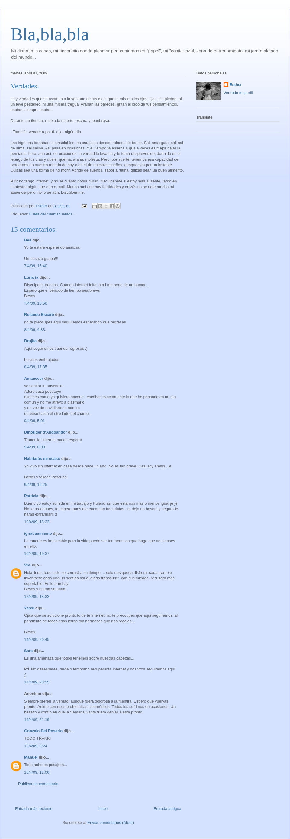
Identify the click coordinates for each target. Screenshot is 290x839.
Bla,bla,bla (50, 34)
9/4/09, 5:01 (34, 420)
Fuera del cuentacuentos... (52, 214)
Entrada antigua (167, 808)
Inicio (103, 808)
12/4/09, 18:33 (36, 596)
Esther (236, 84)
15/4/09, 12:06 (36, 772)
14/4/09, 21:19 (36, 719)
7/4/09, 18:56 (35, 303)
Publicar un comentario (38, 784)
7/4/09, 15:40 (35, 266)
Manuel (31, 757)
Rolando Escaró (39, 314)
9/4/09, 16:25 (35, 484)
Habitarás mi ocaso (42, 458)
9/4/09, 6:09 (34, 447)
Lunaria (31, 277)
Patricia (31, 495)
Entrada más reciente (34, 808)
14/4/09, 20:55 (36, 682)
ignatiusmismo (38, 533)
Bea (27, 240)
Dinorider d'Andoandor (45, 432)
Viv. (27, 565)
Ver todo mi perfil (238, 92)
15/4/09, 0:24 (35, 746)
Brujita (30, 341)
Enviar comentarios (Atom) (110, 822)
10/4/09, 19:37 (36, 553)
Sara (28, 650)
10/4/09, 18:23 (36, 521)
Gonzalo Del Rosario (43, 731)
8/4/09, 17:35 (35, 367)
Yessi (29, 608)
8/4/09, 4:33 (34, 329)
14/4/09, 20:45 (36, 639)
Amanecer (33, 378)
